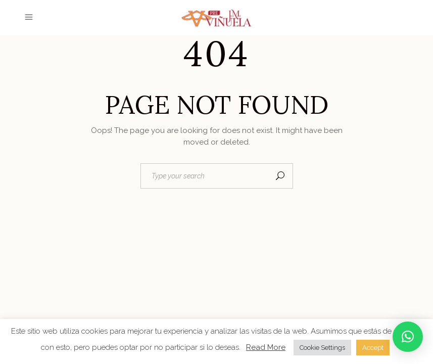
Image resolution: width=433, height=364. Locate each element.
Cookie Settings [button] (322, 347)
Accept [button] (372, 347)
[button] (408, 337)
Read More (265, 347)
